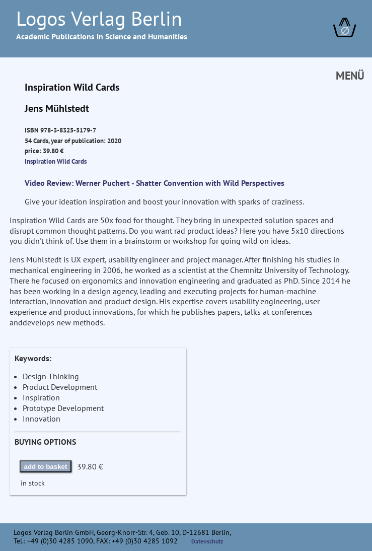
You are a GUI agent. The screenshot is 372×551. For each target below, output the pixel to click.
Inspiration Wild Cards (56, 161)
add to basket (45, 466)
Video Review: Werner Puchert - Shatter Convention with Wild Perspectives (154, 183)
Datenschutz (207, 541)
